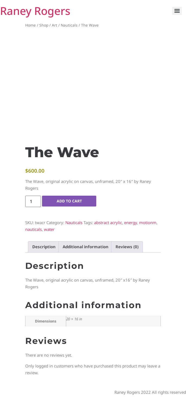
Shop (43, 25)
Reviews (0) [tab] (127, 246)
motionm (147, 222)
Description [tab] (44, 246)
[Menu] (177, 11)
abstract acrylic (108, 222)
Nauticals (69, 25)
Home (30, 25)
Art (54, 25)
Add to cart (69, 201)
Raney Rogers (35, 10)
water (49, 229)
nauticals (33, 229)
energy (130, 222)
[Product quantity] (33, 201)
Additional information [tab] (85, 246)
